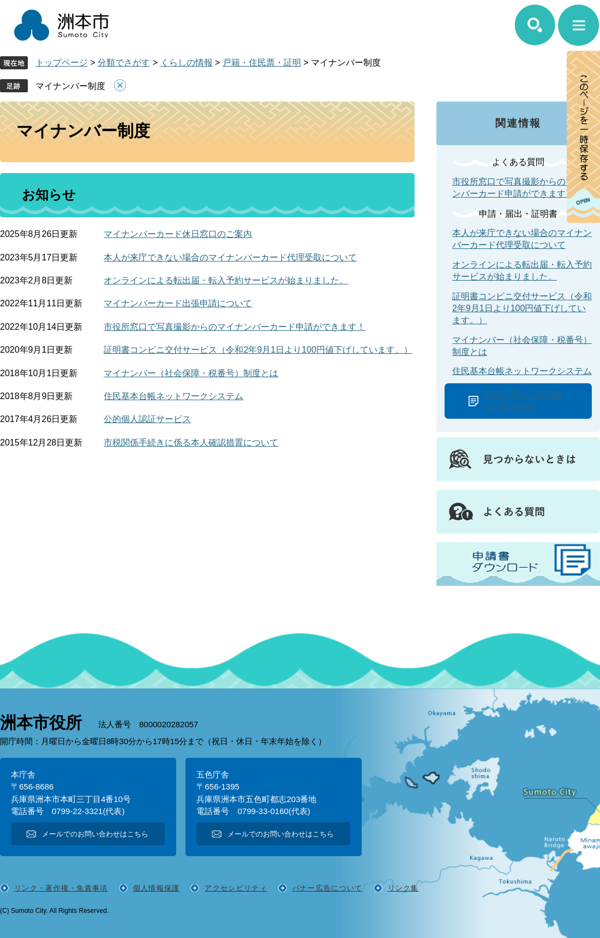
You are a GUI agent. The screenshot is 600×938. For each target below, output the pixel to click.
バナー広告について (327, 888)
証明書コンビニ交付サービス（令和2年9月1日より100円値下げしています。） (258, 349)
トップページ (61, 62)
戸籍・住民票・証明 (262, 62)
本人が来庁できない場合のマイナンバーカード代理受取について (230, 257)
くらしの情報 (186, 62)
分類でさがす (124, 62)
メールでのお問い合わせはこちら (95, 834)
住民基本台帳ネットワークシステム (173, 396)
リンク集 (403, 888)
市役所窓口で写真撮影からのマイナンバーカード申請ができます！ (234, 326)
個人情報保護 (156, 888)
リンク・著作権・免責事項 (61, 888)
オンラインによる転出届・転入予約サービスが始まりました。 (226, 280)
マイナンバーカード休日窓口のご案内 (178, 234)
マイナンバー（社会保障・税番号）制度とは (191, 373)
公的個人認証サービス (147, 419)
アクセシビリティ (236, 888)
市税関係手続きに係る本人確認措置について (191, 442)
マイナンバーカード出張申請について (178, 303)
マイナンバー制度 (70, 86)
